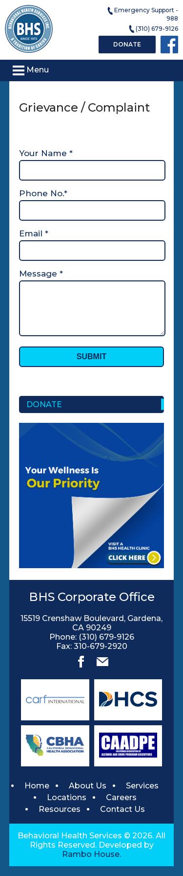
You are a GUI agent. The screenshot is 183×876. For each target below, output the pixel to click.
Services (142, 795)
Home (36, 795)
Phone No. (43, 193)
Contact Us (122, 819)
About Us (87, 795)
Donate (127, 44)
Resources (60, 819)
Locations (66, 807)
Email (33, 233)
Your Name (46, 153)
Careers (121, 807)
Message (41, 273)
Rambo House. (91, 864)
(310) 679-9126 (153, 29)
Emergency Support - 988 (142, 14)
